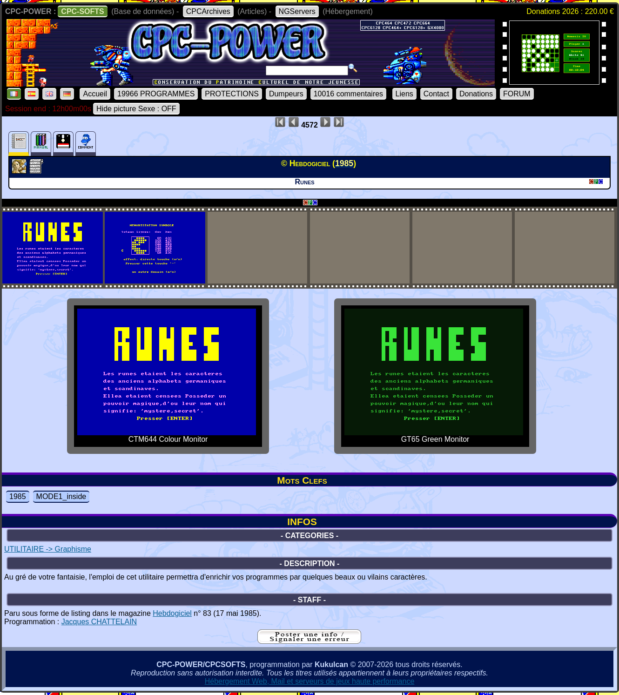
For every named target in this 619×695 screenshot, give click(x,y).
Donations (476, 94)
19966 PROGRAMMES (156, 94)
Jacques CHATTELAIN (99, 622)
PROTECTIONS (232, 94)
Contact (436, 94)
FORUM (517, 94)
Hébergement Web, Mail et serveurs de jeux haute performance (310, 681)
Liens (404, 94)
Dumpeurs (286, 94)
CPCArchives (208, 11)
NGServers (297, 11)
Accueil (95, 94)
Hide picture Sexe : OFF (136, 109)
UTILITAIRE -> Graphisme (47, 549)
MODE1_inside (61, 496)
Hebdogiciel (172, 613)
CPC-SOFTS (82, 11)
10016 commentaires (348, 94)
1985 (17, 496)
